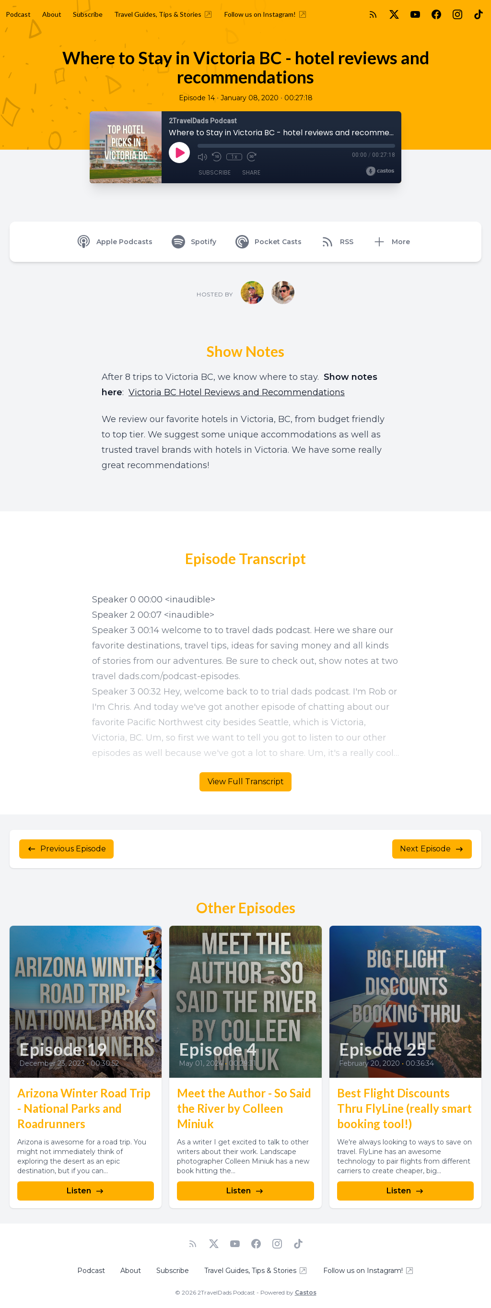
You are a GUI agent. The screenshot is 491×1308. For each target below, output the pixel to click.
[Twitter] (394, 14)
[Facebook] (436, 14)
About (51, 14)
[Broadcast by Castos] (380, 171)
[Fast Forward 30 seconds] (251, 157)
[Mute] (202, 157)
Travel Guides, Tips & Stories (163, 14)
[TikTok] (478, 14)
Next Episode (432, 849)
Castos (305, 1292)
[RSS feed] (373, 14)
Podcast (18, 14)
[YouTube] (415, 14)
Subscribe (88, 14)
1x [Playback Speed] (234, 156)
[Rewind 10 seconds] (217, 157)
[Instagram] (457, 14)
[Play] (179, 152)
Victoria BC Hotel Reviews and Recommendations (237, 392)
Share (251, 172)
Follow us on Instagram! (265, 14)
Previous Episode (66, 849)
